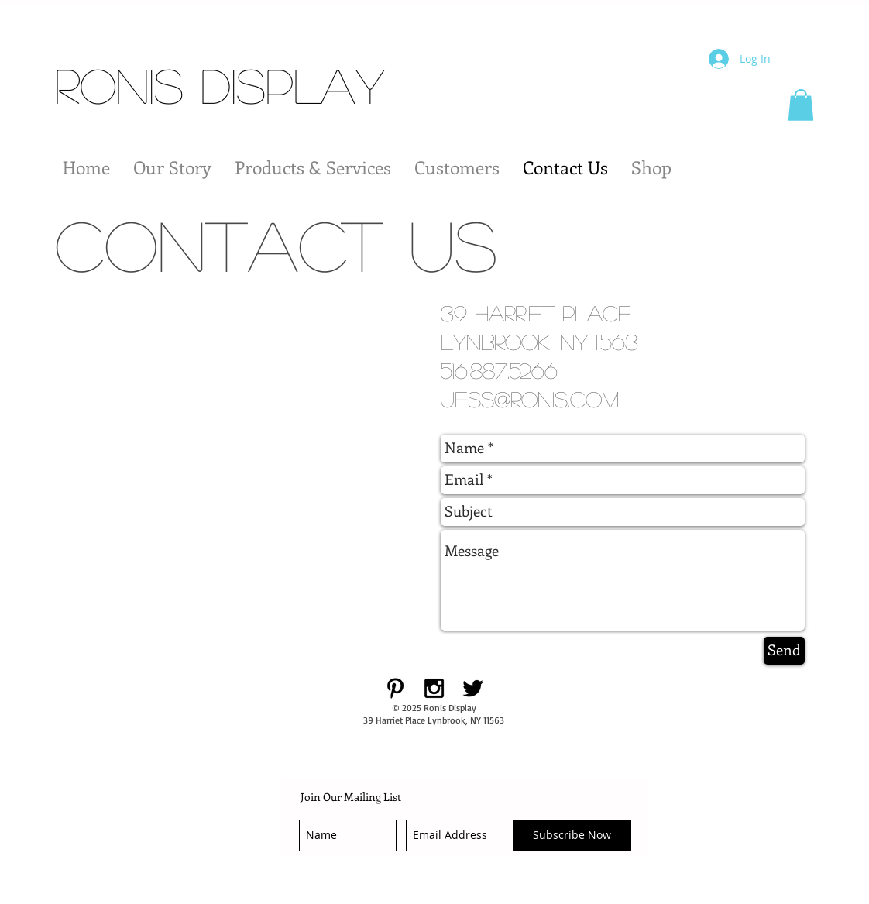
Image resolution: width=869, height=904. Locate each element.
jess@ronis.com (530, 399)
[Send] (784, 651)
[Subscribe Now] (572, 835)
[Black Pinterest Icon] (395, 688)
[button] (801, 105)
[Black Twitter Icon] (472, 688)
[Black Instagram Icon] (434, 688)
